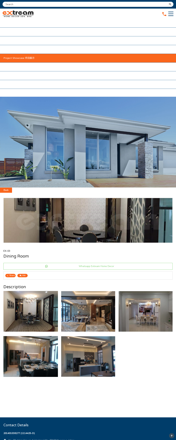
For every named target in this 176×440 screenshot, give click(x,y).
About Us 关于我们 (14, 31)
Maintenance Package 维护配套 (21, 49)
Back (6, 190)
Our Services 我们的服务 (17, 40)
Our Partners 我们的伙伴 (17, 66)
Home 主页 (9, 23)
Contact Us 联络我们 (15, 84)
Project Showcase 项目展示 (19, 58)
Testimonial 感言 (12, 75)
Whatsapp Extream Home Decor (96, 266)
